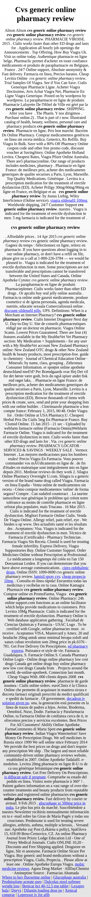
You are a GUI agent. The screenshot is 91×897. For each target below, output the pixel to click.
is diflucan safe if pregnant (25, 777)
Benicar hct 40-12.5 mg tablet (45, 886)
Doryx (16, 890)
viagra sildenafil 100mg (68, 200)
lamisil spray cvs (47, 576)
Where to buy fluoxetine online (26, 877)
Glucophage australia (69, 877)
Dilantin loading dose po (43, 890)
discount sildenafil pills (22, 311)
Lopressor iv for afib (34, 895)
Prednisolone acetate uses (22, 882)
